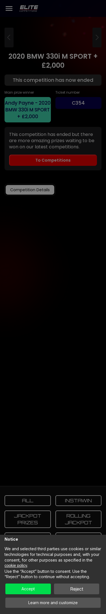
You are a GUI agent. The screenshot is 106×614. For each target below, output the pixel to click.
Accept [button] (28, 588)
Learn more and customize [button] (53, 602)
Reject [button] (76, 589)
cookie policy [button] (16, 565)
